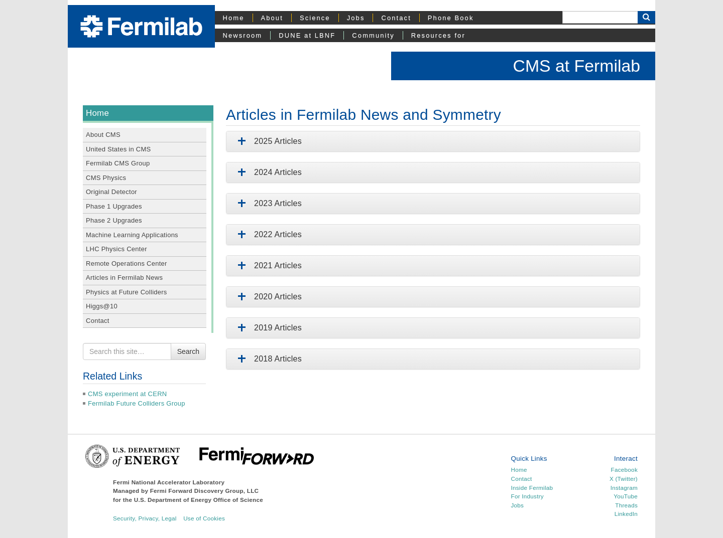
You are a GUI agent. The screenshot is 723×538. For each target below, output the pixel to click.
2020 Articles (268, 296)
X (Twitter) (624, 478)
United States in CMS (118, 149)
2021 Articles (268, 265)
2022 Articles (268, 234)
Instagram (624, 487)
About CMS (103, 134)
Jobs (356, 18)
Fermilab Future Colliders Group (136, 403)
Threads (626, 505)
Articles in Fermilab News (124, 277)
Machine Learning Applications (132, 235)
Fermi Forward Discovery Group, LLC (204, 490)
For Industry (527, 496)
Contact (396, 18)
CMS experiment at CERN (127, 394)
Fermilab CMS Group (118, 163)
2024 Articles (268, 172)
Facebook (624, 469)
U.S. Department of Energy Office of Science (198, 499)
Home (234, 18)
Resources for (438, 35)
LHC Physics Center (116, 249)
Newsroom (243, 35)
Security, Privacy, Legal (145, 518)
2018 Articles (268, 358)
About (272, 18)
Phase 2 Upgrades (114, 220)
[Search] (600, 17)
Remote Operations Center (126, 263)
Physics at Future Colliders (126, 292)
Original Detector (111, 192)
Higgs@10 (101, 306)
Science (315, 18)
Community (373, 35)
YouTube (626, 496)
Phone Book (451, 18)
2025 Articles (268, 141)
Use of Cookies (204, 518)
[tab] (433, 141)
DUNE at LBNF (307, 35)
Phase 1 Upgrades (114, 206)
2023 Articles (268, 203)
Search (188, 351)
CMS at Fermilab (576, 65)
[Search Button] (646, 17)
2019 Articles (268, 327)
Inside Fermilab (532, 487)
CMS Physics (106, 178)
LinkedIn (626, 513)
